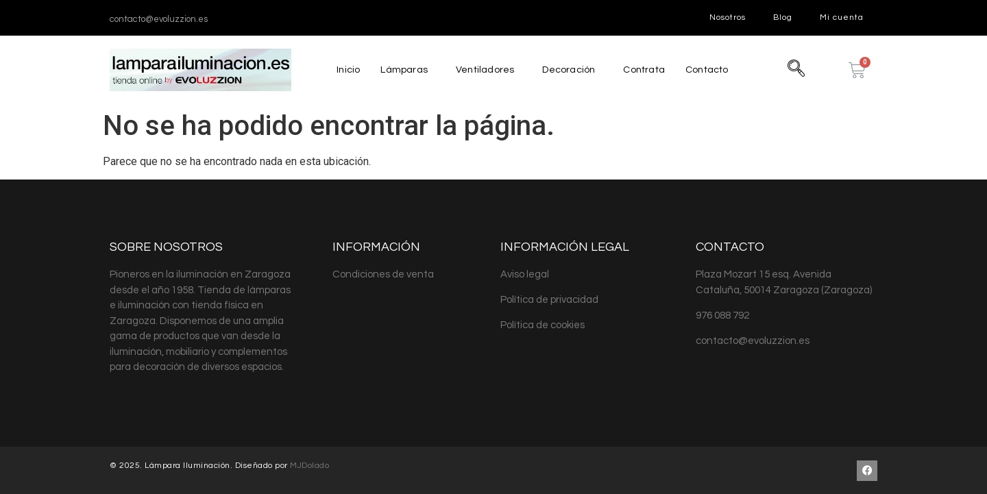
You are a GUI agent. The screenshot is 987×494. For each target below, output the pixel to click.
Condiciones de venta (383, 274)
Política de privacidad (549, 300)
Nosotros (727, 17)
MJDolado (309, 465)
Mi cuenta (842, 17)
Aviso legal (524, 274)
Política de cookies (542, 325)
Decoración (567, 69)
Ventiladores (482, 69)
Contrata (645, 69)
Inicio (344, 69)
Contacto (711, 69)
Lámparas (400, 69)
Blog (782, 17)
